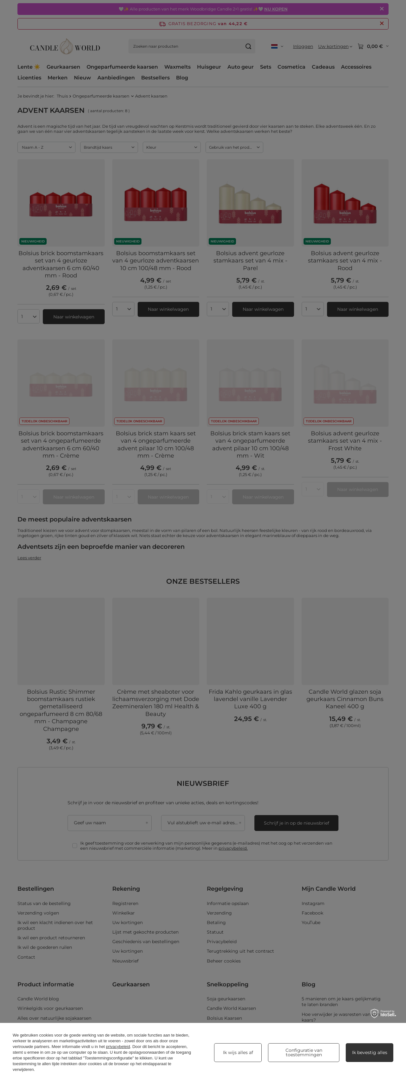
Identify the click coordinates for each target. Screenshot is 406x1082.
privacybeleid (118, 1046)
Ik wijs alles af (238, 1052)
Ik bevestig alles (369, 1052)
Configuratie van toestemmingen (303, 1052)
